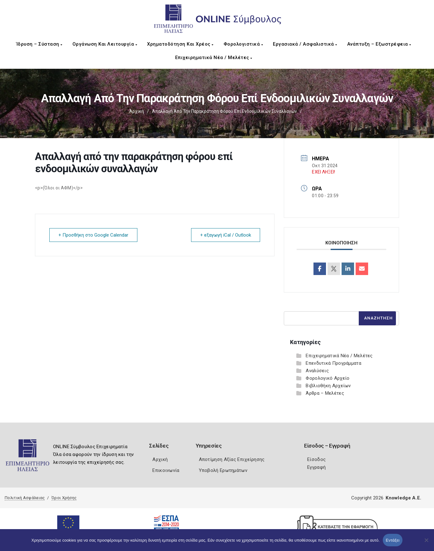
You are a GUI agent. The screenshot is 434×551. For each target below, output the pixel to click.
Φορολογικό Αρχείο (327, 378)
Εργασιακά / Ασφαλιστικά (305, 44)
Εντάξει (393, 540)
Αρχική (136, 111)
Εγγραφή (316, 467)
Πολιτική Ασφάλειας (25, 497)
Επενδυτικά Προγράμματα (333, 363)
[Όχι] (426, 543)
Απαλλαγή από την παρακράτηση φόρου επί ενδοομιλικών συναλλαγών (224, 111)
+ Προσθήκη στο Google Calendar (93, 235)
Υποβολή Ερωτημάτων (223, 470)
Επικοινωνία (165, 470)
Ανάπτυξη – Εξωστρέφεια (379, 44)
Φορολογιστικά (243, 44)
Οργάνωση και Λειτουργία (104, 44)
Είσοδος (316, 459)
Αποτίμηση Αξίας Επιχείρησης (232, 459)
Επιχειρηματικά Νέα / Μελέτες (213, 57)
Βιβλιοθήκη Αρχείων (328, 385)
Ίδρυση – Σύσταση (39, 44)
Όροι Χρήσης (64, 497)
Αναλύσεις (317, 370)
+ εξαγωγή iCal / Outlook (225, 235)
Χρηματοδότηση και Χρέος (180, 44)
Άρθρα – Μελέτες (325, 393)
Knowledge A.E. (403, 498)
